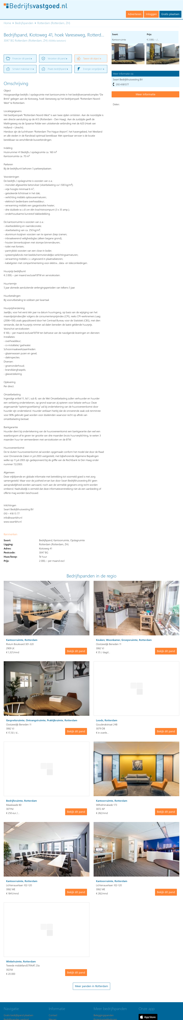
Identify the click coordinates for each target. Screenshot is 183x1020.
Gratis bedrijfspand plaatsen (18, 1015)
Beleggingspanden (104, 1015)
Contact (53, 1015)
